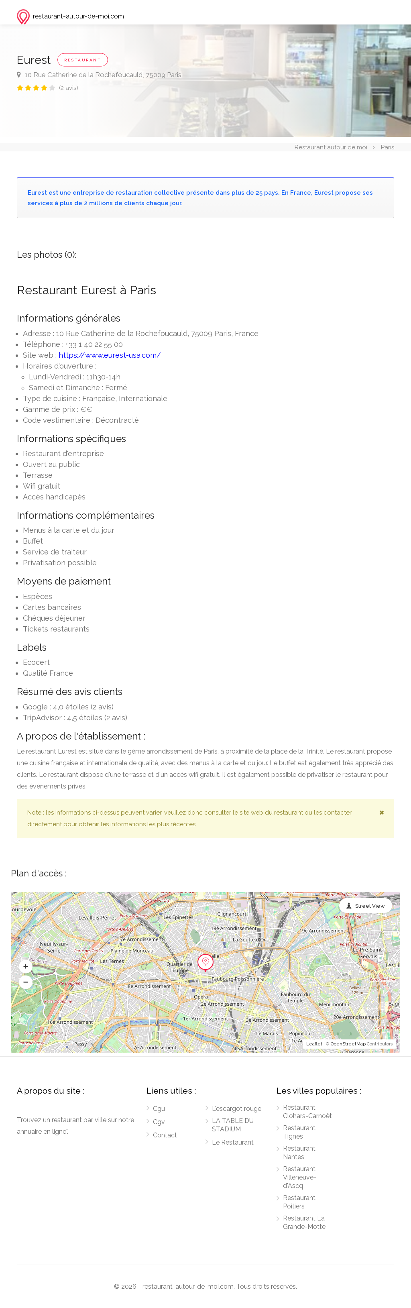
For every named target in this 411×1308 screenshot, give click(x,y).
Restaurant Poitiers (299, 1202)
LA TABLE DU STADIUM (233, 1125)
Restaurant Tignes (299, 1132)
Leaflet (314, 1044)
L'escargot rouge (236, 1108)
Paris (387, 147)
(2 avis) (68, 88)
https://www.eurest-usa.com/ (110, 355)
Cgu (159, 1108)
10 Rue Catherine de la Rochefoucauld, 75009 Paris (99, 75)
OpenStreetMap (348, 1044)
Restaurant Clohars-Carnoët (307, 1112)
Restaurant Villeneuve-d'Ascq (299, 1177)
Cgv (159, 1122)
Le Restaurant (233, 1142)
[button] (26, 967)
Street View (370, 906)
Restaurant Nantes (299, 1153)
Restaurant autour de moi (331, 147)
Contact (165, 1135)
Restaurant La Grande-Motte (304, 1222)
